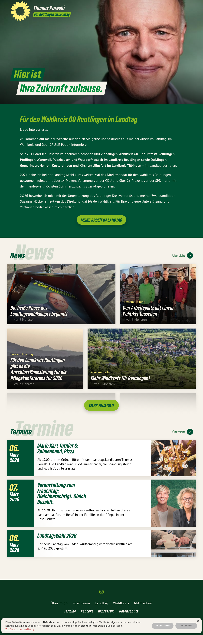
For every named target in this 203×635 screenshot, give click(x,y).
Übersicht (179, 255)
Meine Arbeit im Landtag (101, 220)
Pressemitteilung (134, 305)
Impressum (106, 611)
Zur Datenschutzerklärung (20, 629)
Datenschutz (129, 611)
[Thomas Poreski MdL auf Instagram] (191, 4)
